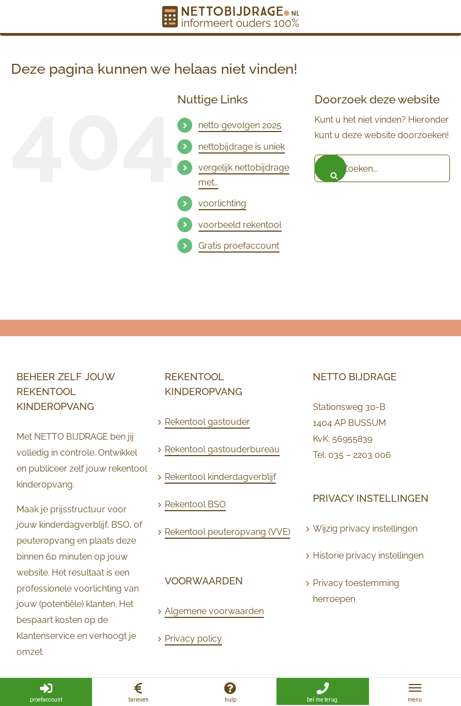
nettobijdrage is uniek (241, 146)
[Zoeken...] (382, 168)
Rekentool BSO (195, 504)
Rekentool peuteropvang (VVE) (227, 532)
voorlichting (222, 203)
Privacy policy (193, 638)
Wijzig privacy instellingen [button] (365, 528)
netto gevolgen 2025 (239, 125)
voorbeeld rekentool (239, 225)
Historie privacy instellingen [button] (368, 555)
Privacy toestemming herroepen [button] (356, 591)
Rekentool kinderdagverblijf (220, 477)
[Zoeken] (330, 168)
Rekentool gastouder (207, 422)
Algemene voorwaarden (214, 611)
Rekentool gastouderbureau (222, 449)
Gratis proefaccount (238, 245)
